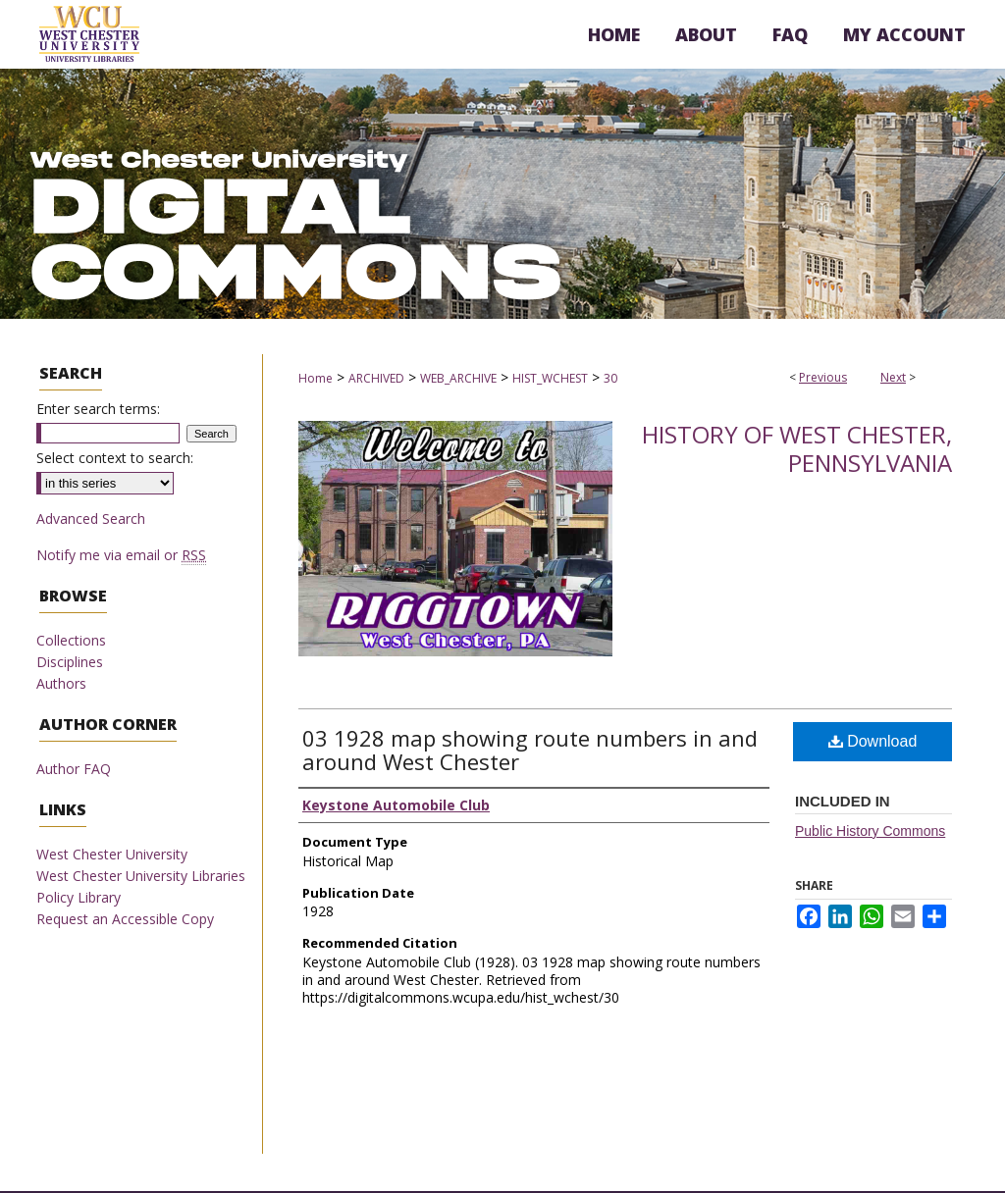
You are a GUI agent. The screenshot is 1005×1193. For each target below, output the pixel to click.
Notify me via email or (121, 554)
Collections (71, 640)
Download (873, 741)
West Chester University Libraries (140, 875)
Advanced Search (90, 518)
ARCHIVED (376, 378)
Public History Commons (870, 831)
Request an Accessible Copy (125, 918)
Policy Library (78, 897)
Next (893, 377)
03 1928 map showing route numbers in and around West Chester (530, 749)
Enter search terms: (98, 408)
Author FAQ (73, 768)
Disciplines (69, 661)
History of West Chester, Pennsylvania (797, 448)
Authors (61, 683)
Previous (823, 377)
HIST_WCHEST (550, 378)
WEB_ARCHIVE (458, 378)
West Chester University (111, 854)
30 (610, 378)
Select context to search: (114, 457)
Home (315, 378)
